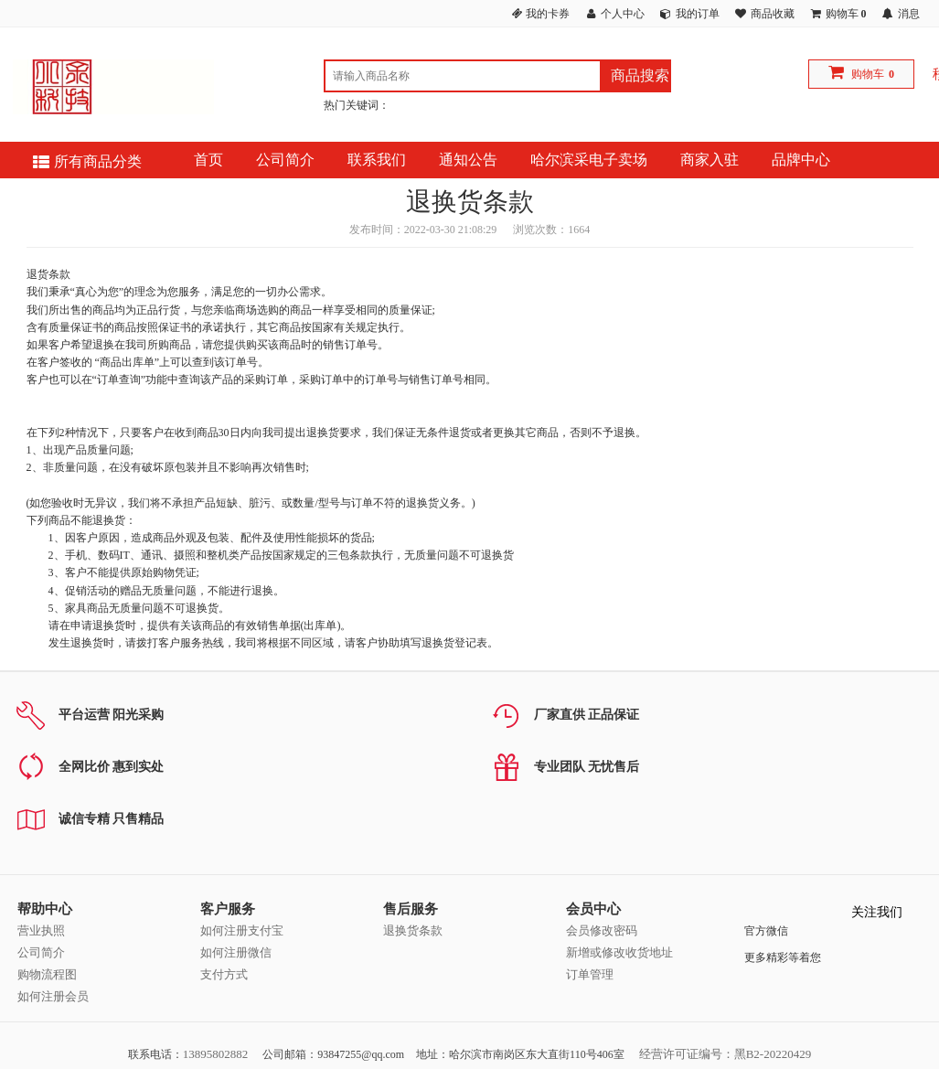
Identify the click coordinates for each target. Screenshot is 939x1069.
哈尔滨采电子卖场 (588, 159)
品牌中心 (801, 159)
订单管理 (590, 974)
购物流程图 (47, 974)
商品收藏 (773, 13)
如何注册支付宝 (241, 930)
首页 (208, 159)
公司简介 (285, 159)
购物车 (867, 74)
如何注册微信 (236, 952)
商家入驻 (709, 159)
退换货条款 (413, 930)
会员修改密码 (601, 930)
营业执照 (41, 930)
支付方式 (224, 974)
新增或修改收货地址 (619, 952)
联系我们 (376, 159)
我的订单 (698, 13)
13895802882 (216, 1054)
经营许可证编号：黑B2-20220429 (725, 1054)
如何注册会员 (53, 996)
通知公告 (468, 159)
